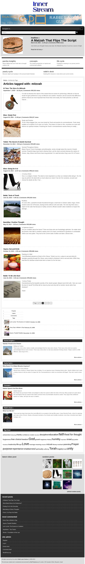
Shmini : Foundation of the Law (11, 532)
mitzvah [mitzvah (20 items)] (49, 444)
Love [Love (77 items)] (25, 444)
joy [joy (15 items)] (73, 439)
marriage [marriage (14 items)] (32, 444)
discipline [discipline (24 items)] (44, 435)
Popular (14, 311)
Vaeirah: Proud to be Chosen (12, 343)
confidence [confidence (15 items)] (25, 435)
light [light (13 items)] (20, 444)
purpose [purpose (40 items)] (7, 448)
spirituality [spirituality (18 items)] (39, 449)
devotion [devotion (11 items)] (37, 435)
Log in (4, 543)
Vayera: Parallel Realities (16, 333)
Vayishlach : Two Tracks (9, 529)
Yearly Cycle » (8, 363)
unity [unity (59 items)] (70, 448)
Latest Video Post (9, 457)
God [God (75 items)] (32, 439)
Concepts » (7, 385)
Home (5, 80)
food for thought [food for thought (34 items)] (73, 434)
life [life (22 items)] (17, 444)
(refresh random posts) (73, 491)
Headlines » (35, 38)
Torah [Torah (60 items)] (53, 448)
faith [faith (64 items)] (62, 434)
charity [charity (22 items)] (19, 435)
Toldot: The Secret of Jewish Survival (17, 142)
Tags (13, 318)
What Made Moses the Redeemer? (12, 503)
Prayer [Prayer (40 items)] (75, 444)
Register (5, 540)
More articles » (78, 357)
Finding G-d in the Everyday (10, 506)
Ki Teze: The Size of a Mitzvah (14, 88)
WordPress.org (7, 552)
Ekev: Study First (9, 115)
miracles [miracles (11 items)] (43, 444)
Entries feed (6, 546)
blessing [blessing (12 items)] (13, 435)
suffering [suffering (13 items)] (46, 449)
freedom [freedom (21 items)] (25, 439)
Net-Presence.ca (34, 562)
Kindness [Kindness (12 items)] (5, 444)
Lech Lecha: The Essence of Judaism (20, 322)
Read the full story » (37, 49)
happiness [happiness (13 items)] (43, 439)
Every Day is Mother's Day (10, 520)
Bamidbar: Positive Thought (13, 222)
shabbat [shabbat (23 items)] (27, 449)
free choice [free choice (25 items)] (16, 439)
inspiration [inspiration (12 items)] (63, 439)
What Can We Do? (8, 411)
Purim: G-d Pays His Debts (10, 512)
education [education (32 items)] (53, 434)
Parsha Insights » (9, 340)
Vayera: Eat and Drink (11, 249)
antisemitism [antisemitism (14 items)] (7, 435)
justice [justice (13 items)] (76, 439)
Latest (13, 313)
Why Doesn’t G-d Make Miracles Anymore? (16, 366)
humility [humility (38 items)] (56, 439)
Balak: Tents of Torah (11, 195)
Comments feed (7, 549)
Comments (14, 315)
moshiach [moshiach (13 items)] (60, 444)
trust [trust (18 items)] (65, 449)
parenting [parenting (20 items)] (67, 444)
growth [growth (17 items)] (37, 439)
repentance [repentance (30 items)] (18, 449)
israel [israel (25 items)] (69, 439)
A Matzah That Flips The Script (53, 40)
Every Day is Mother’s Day (17, 327)
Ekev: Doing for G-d (10, 169)
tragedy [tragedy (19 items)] (60, 449)
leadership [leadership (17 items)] (12, 444)
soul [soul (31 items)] (33, 448)
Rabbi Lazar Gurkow (23, 559)
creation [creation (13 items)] (32, 435)
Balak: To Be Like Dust (11, 276)
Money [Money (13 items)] (55, 444)
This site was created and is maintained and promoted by (16, 562)
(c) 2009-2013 (31, 559)
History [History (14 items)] (49, 439)
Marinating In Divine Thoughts (11, 509)
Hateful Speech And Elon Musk (12, 388)
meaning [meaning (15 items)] (38, 444)
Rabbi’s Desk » (8, 408)
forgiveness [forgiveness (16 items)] (7, 439)
